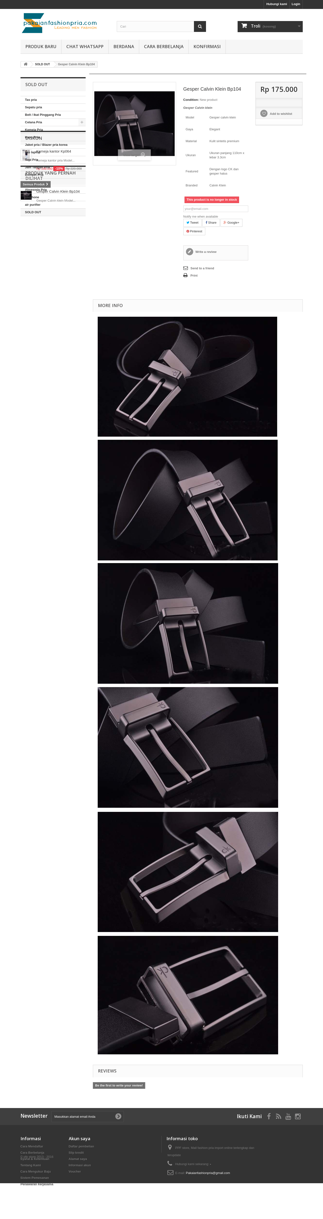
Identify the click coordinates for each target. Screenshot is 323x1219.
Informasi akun (80, 1165)
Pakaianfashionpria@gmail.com (208, 1173)
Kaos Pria (32, 137)
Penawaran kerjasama (37, 1184)
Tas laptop (33, 152)
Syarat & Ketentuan (35, 1159)
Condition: (191, 100)
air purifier (33, 204)
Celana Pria (33, 122)
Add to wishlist (280, 114)
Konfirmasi (207, 46)
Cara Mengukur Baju (36, 1171)
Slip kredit (76, 1152)
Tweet (192, 222)
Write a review (206, 252)
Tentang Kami (31, 1165)
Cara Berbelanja (164, 46)
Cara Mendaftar (32, 1146)
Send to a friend (202, 268)
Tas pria (31, 100)
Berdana (123, 46)
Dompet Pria (34, 174)
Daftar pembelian (81, 1146)
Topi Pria (31, 160)
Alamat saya (78, 1159)
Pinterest (194, 231)
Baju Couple (34, 182)
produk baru (40, 46)
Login (296, 4)
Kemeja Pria (34, 130)
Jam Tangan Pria (37, 167)
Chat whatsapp (84, 46)
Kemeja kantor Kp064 (53, 244)
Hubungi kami (276, 4)
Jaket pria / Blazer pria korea (46, 145)
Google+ (231, 222)
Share (211, 222)
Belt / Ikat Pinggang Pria (43, 115)
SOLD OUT (33, 212)
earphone (32, 197)
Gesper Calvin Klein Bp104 (58, 313)
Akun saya (79, 1138)
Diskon (33, 231)
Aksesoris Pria (36, 189)
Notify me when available (200, 216)
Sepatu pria (33, 107)
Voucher (75, 1171)
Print (194, 275)
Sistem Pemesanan (35, 1178)
